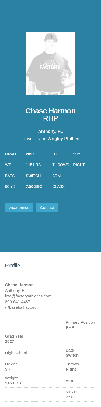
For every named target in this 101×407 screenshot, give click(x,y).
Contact (47, 207)
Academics (19, 207)
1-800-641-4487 (91, 12)
